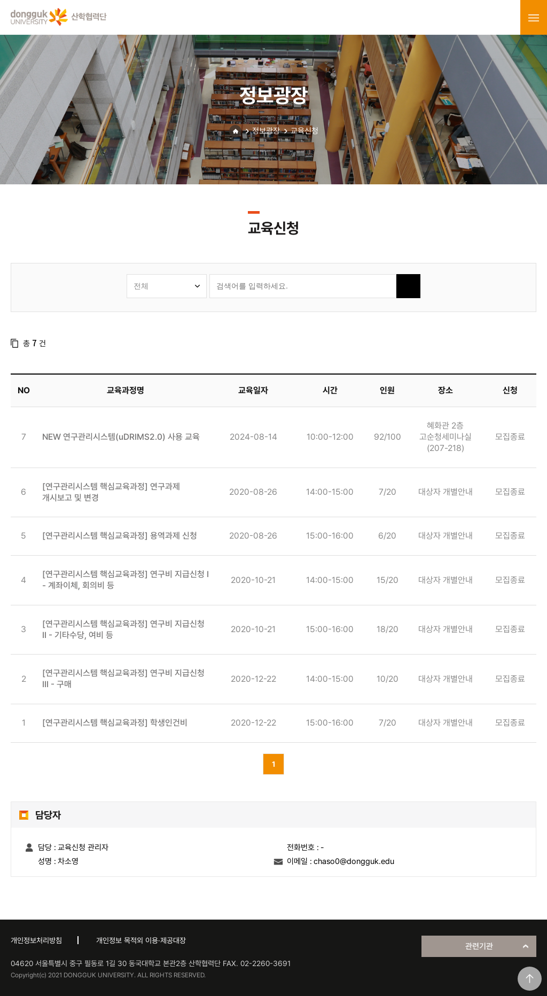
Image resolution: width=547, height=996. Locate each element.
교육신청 (304, 131)
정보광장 (266, 131)
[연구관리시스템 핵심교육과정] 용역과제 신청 (119, 536)
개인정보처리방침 (36, 940)
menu (533, 17)
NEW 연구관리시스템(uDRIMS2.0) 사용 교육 (121, 437)
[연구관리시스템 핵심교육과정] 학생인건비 (114, 723)
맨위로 (530, 979)
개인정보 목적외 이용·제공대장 (141, 940)
